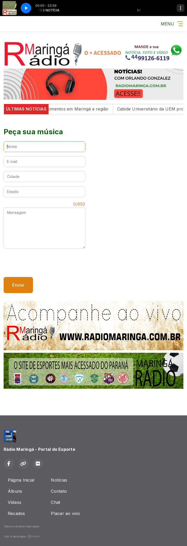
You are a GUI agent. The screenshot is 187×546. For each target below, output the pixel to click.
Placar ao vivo (65, 513)
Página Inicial (21, 480)
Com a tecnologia (22, 536)
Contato (59, 491)
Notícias (59, 480)
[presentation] (43, 263)
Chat (55, 502)
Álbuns (15, 491)
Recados (16, 513)
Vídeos (14, 502)
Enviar (18, 285)
